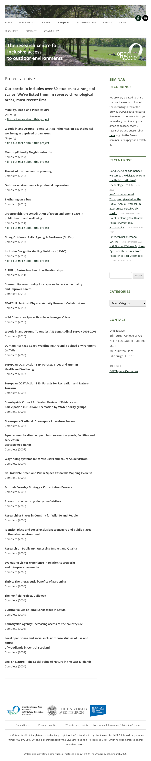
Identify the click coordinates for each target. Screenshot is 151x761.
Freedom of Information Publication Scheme (117, 725)
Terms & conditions (18, 725)
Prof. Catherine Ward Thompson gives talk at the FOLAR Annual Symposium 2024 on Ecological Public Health (125, 204)
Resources (11, 31)
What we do (26, 22)
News (122, 22)
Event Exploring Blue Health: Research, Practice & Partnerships (126, 222)
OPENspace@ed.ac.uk (124, 371)
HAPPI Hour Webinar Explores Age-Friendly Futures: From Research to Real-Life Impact (127, 250)
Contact (31, 31)
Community (51, 31)
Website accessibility (76, 725)
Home (8, 22)
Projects (64, 22)
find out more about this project (28, 119)
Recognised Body (98, 739)
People (46, 22)
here (112, 135)
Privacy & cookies (47, 725)
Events (107, 22)
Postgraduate (86, 22)
